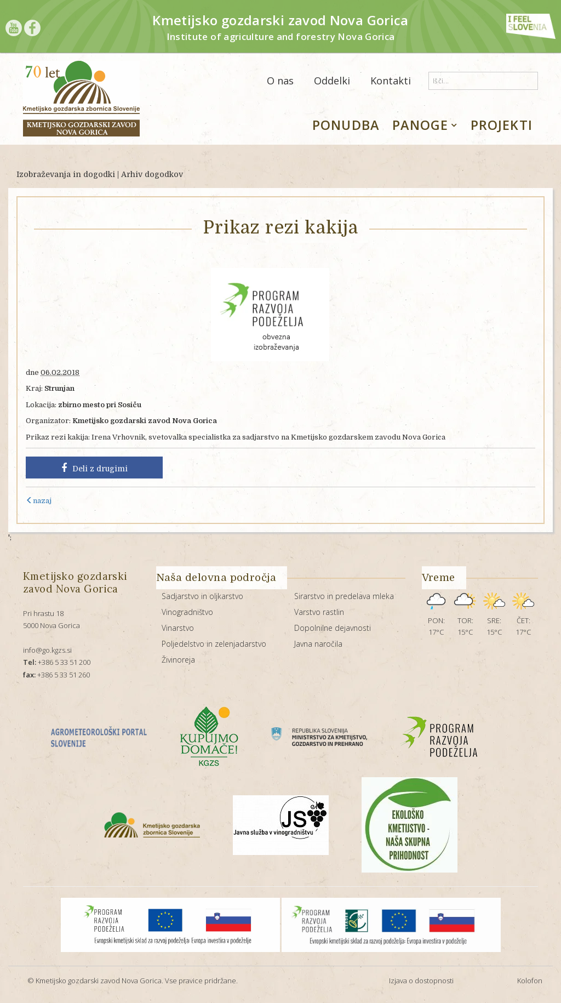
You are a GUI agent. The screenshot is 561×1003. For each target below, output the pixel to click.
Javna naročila (318, 644)
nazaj (38, 501)
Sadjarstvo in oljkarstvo (202, 596)
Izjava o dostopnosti (421, 980)
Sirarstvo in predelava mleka (344, 596)
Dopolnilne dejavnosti (332, 628)
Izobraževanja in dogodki (65, 174)
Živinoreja (178, 659)
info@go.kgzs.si (47, 650)
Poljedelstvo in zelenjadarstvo (214, 644)
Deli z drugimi (94, 468)
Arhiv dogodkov (152, 174)
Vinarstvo (178, 628)
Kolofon (529, 980)
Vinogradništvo (187, 612)
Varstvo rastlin (319, 612)
